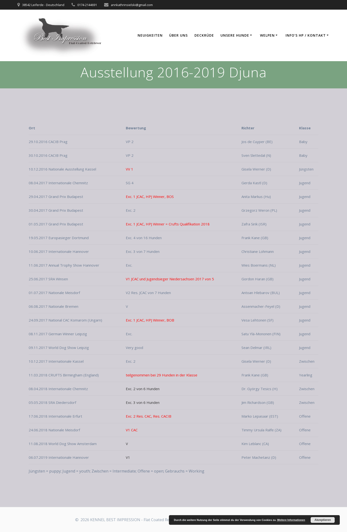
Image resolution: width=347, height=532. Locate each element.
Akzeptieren (322, 520)
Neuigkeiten (150, 35)
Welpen (267, 35)
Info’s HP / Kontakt (306, 35)
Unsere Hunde (234, 35)
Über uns (178, 35)
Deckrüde (204, 35)
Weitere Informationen (291, 520)
